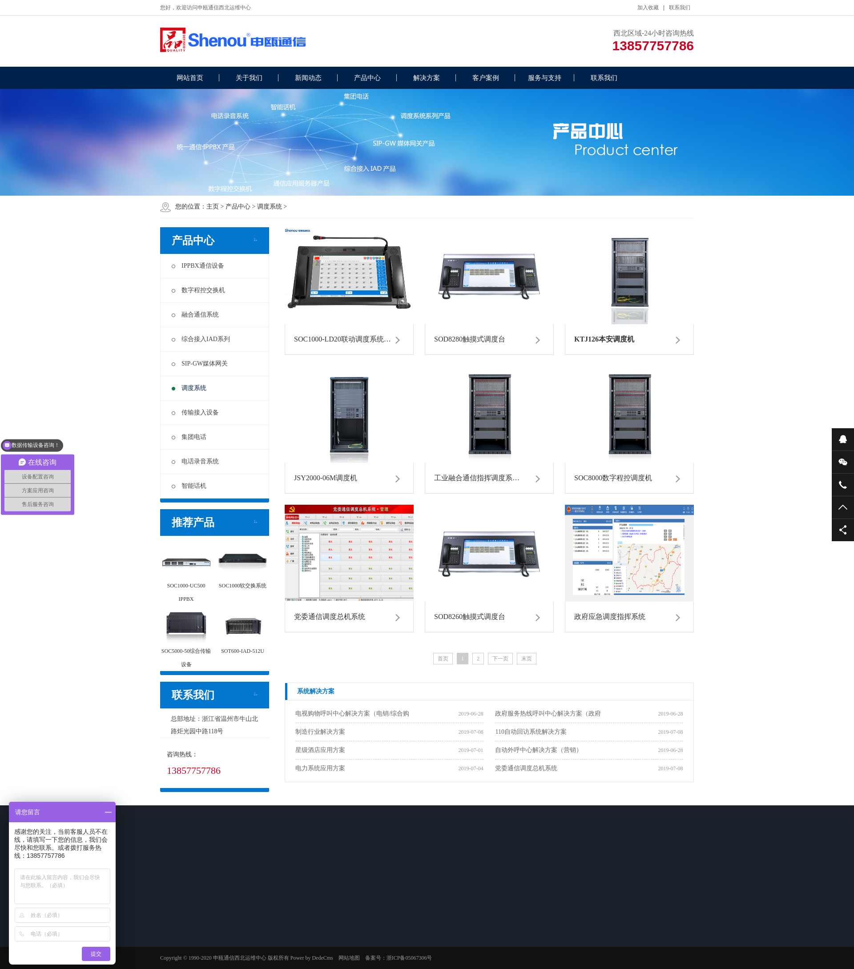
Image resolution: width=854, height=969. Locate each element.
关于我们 (249, 77)
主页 (212, 206)
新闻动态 (308, 77)
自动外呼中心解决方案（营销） (538, 750)
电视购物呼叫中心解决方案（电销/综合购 (352, 713)
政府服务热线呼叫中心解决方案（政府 (548, 713)
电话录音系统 (195, 461)
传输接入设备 (195, 412)
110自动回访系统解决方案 (530, 731)
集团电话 (189, 437)
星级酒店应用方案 (320, 750)
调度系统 (269, 206)
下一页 (500, 658)
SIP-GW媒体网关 (200, 363)
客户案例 (485, 77)
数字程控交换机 (198, 290)
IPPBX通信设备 (198, 265)
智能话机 (189, 485)
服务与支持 (544, 77)
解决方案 (426, 77)
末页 (526, 658)
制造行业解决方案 (320, 731)
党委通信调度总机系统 (526, 768)
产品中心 (367, 77)
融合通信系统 (195, 314)
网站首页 (190, 77)
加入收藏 (648, 7)
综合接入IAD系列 (201, 339)
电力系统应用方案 (320, 768)
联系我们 (679, 7)
